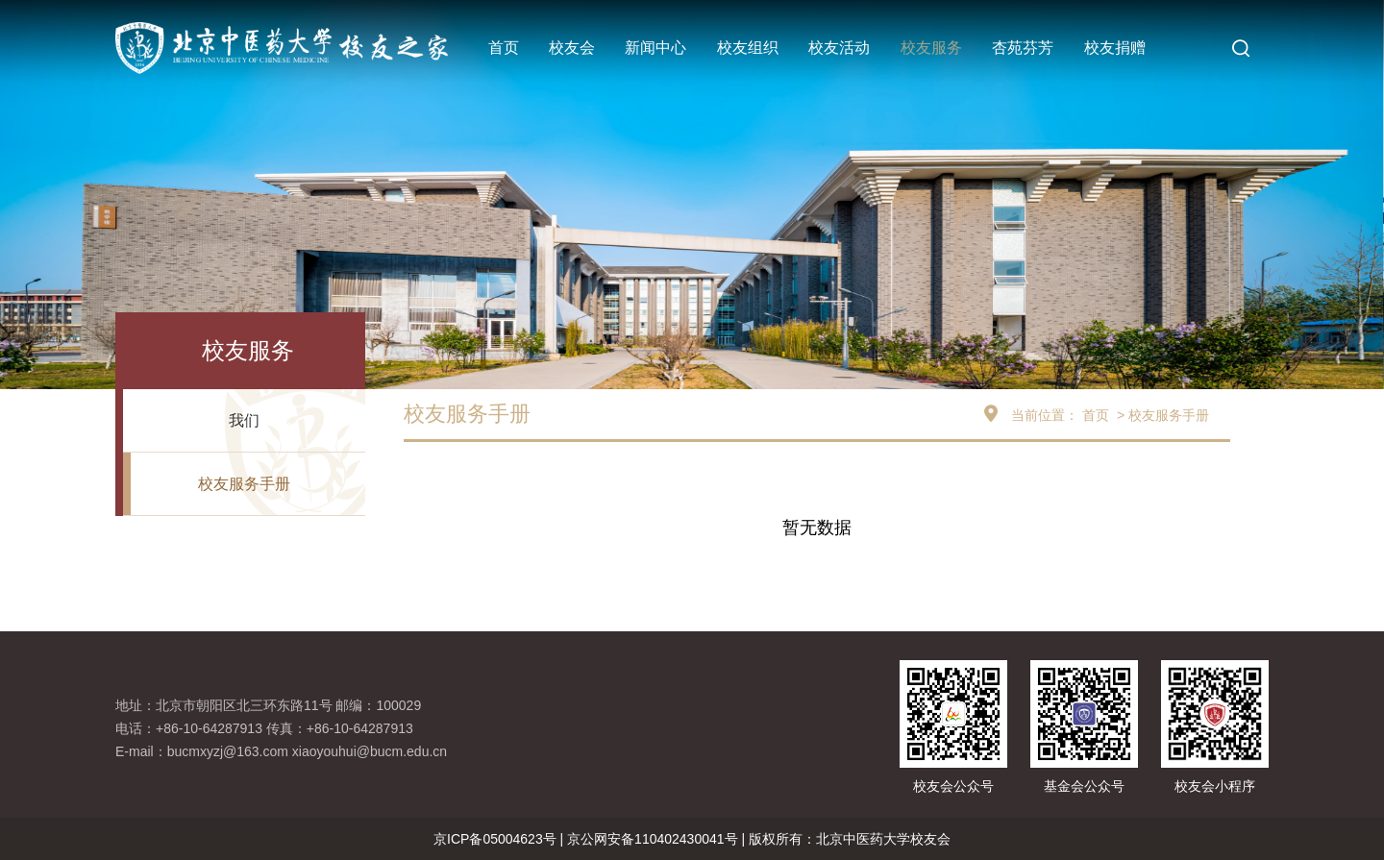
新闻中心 (655, 47)
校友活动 (839, 47)
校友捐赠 (1115, 47)
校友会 (572, 47)
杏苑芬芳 (1022, 47)
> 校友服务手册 (1161, 415)
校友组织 (747, 47)
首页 (503, 47)
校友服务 (931, 47)
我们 (244, 420)
